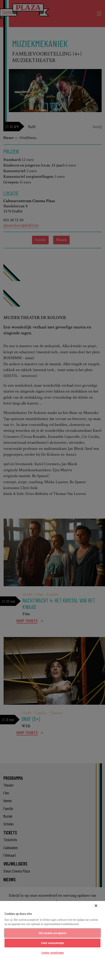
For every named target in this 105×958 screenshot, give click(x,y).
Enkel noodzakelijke (52, 943)
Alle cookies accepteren (52, 933)
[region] (52, 929)
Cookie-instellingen (52, 952)
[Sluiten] (96, 905)
